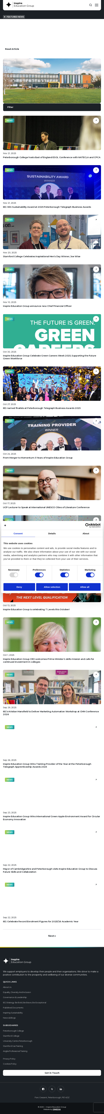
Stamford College (11, 1036)
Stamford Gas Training (13, 1046)
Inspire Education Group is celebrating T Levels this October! (36, 609)
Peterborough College (13, 1031)
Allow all (84, 587)
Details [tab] (52, 533)
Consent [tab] (18, 533)
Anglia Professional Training (15, 1051)
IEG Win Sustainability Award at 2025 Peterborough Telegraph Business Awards (47, 207)
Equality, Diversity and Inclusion (17, 992)
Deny (19, 587)
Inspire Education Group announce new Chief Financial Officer (37, 306)
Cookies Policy (9, 1064)
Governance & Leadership (15, 997)
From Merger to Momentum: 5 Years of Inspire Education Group (38, 457)
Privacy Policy (9, 1059)
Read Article (12, 49)
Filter (10, 107)
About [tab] (86, 533)
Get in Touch (52, 1073)
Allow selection (52, 587)
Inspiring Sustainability (13, 1012)
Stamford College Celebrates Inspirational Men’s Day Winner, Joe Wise (41, 256)
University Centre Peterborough (17, 1041)
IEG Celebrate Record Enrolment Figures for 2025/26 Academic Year (40, 921)
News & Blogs (9, 1018)
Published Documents (13, 1007)
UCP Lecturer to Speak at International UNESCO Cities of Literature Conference (46, 507)
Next (52, 936)
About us (7, 987)
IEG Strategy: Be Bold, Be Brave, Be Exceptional (24, 1002)
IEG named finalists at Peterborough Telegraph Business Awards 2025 (42, 408)
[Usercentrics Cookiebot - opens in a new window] (87, 525)
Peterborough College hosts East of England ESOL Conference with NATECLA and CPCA (51, 157)
